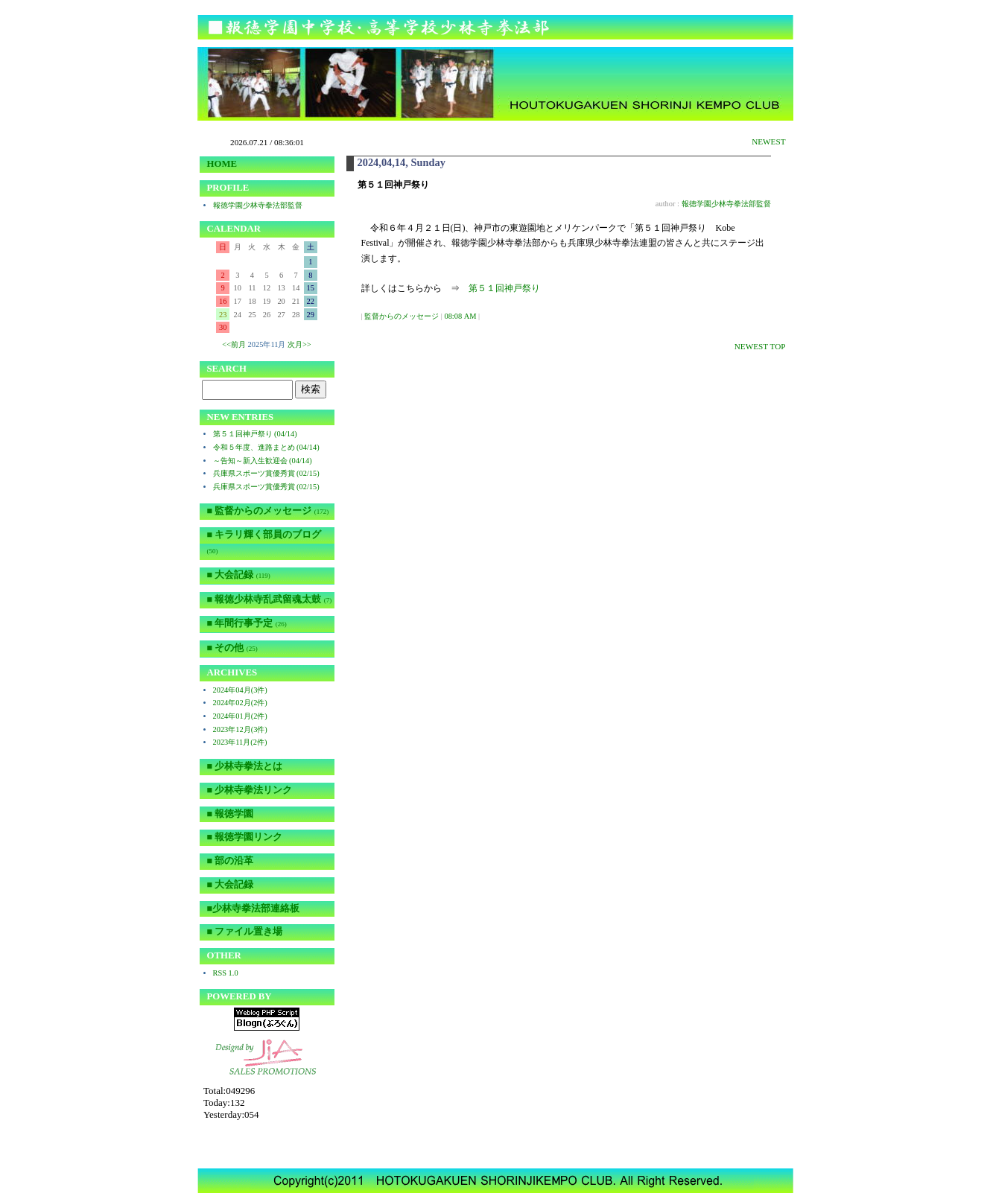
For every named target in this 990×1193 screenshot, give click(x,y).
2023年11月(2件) (240, 742)
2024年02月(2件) (240, 703)
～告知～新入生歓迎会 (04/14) (262, 460)
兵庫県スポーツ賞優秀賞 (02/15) (266, 473)
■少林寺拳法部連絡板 (253, 908)
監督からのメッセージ (401, 316)
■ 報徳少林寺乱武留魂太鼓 (269, 599)
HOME (222, 164)
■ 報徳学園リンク (245, 837)
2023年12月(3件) (240, 729)
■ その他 (232, 648)
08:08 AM (460, 316)
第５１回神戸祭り (504, 288)
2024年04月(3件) (240, 690)
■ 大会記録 (238, 575)
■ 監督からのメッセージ (268, 511)
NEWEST (768, 141)
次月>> (299, 344)
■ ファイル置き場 (245, 931)
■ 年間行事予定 (247, 623)
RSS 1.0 (225, 973)
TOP (778, 346)
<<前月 (234, 344)
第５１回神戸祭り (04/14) (255, 434)
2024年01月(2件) (240, 716)
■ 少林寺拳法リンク (250, 790)
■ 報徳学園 (230, 814)
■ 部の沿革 (230, 861)
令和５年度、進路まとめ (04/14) (266, 447)
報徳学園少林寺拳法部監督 (726, 204)
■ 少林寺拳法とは (245, 766)
